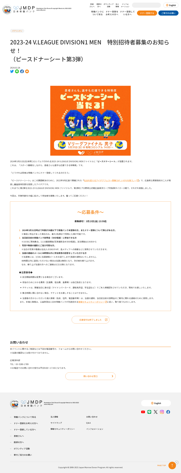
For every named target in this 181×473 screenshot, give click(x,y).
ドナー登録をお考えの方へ (112, 13)
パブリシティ (17, 31)
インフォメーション (125, 5)
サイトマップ (56, 422)
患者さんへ (92, 5)
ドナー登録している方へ (127, 13)
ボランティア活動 (109, 5)
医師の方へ (99, 5)
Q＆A (88, 422)
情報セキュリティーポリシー (92, 301)
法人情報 (117, 5)
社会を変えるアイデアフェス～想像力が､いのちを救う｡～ (111, 180)
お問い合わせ (92, 416)
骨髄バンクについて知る (97, 13)
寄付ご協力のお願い (23, 454)
